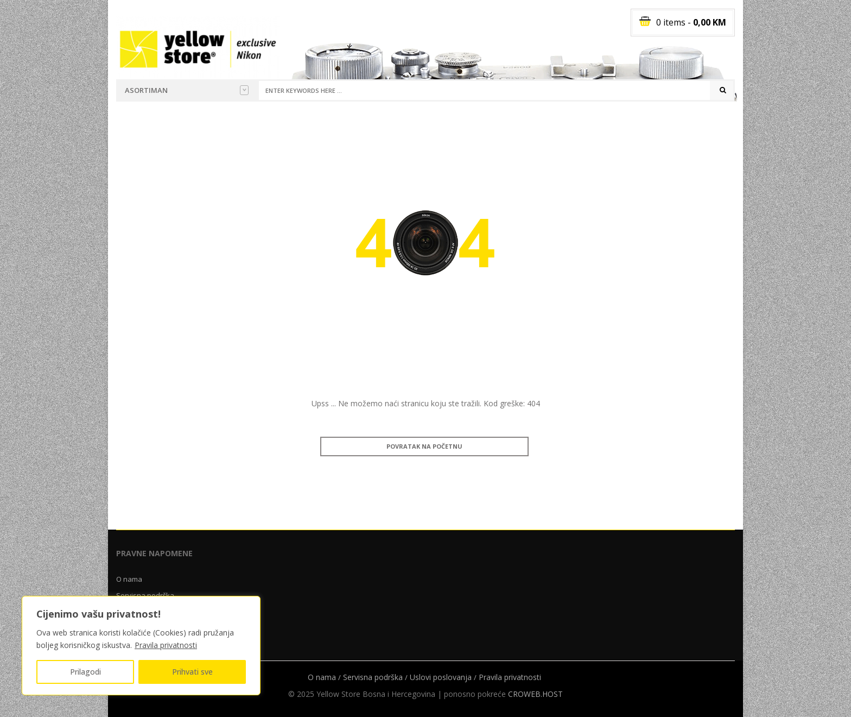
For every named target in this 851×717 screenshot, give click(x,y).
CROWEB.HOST (535, 694)
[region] (141, 645)
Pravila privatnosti (166, 645)
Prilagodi (85, 671)
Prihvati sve (192, 671)
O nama (129, 579)
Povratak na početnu (424, 446)
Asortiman (187, 90)
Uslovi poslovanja (441, 677)
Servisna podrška (373, 677)
